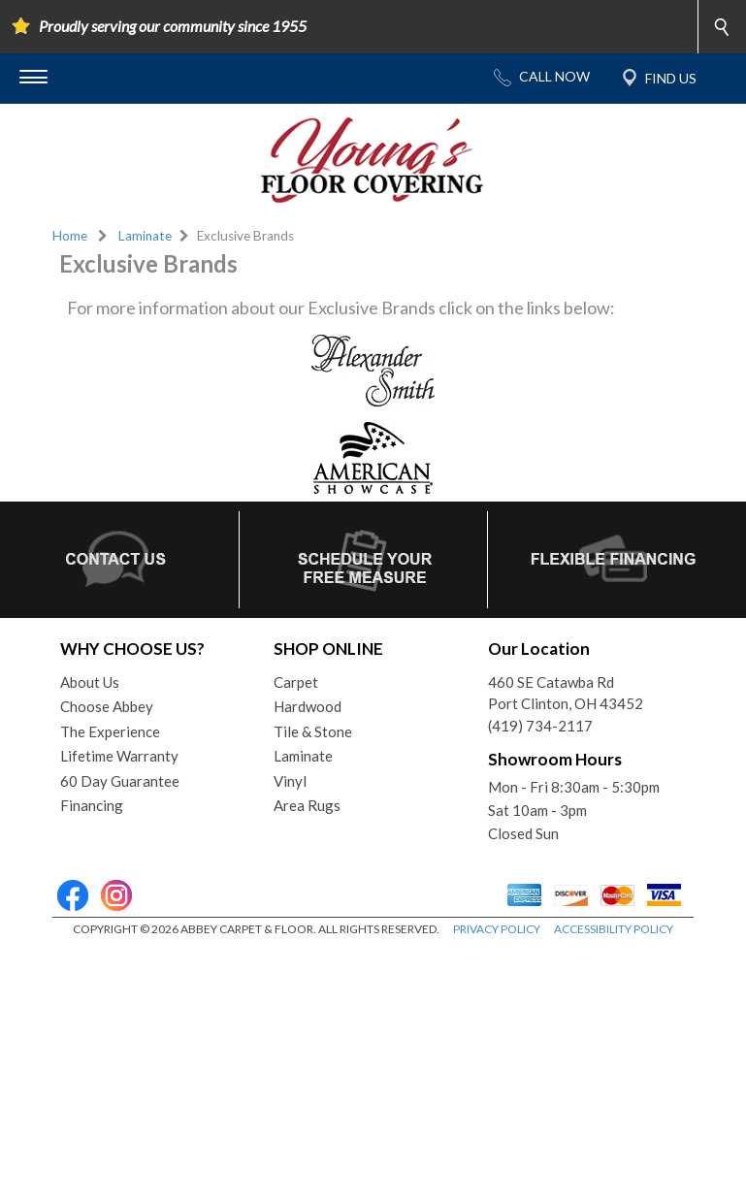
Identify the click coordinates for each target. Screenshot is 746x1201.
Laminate (145, 235)
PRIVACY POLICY (496, 929)
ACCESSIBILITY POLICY (613, 929)
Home (69, 235)
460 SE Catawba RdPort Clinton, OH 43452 (565, 693)
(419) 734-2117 (540, 725)
